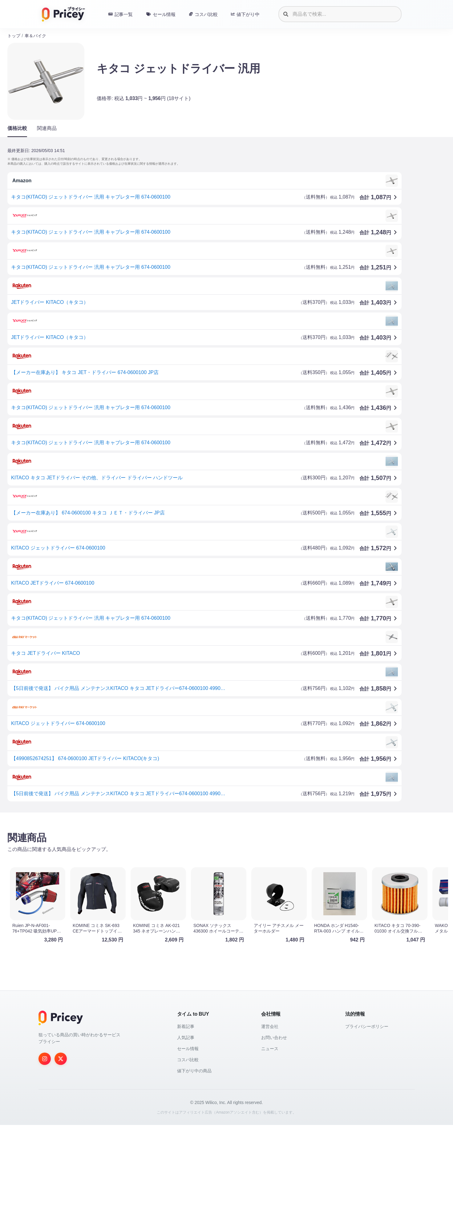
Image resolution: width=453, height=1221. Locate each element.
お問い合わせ (274, 1037)
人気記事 (185, 1037)
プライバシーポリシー (366, 1026)
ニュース (269, 1048)
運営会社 (269, 1026)
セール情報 (188, 1048)
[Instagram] (44, 1059)
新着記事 (185, 1026)
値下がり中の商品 (194, 1070)
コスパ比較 (188, 1059)
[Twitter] (61, 1059)
